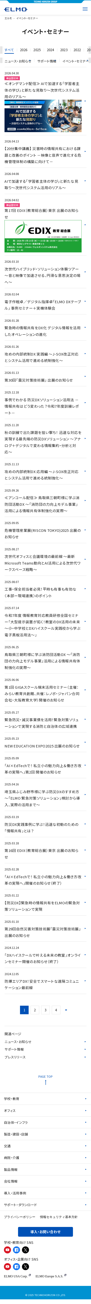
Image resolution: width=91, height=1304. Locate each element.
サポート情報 (14, 1053)
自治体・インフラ (15, 1126)
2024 (52, 49)
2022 (81, 49)
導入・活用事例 (15, 1197)
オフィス (9, 1114)
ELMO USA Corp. (17, 1281)
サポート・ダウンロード (20, 1209)
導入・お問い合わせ (45, 1236)
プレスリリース (15, 1061)
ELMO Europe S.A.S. (50, 1281)
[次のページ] (66, 1013)
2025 (38, 49)
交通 (7, 1150)
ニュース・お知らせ (18, 1045)
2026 (24, 49)
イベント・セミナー (75, 61)
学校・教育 (11, 1102)
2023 (67, 49)
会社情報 (10, 1185)
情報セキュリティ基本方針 (59, 1221)
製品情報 (10, 1173)
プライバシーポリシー (19, 1221)
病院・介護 (11, 1162)
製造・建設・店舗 (15, 1138)
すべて (9, 49)
